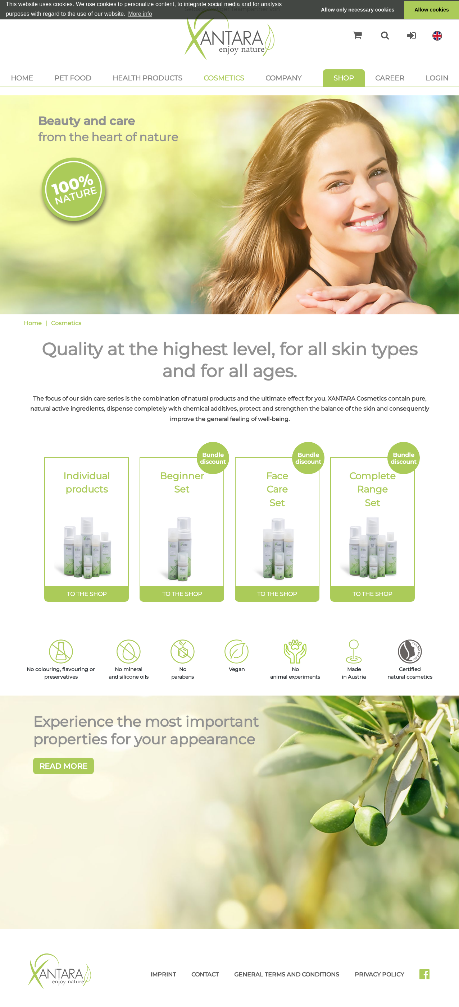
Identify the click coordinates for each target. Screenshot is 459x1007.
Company (283, 78)
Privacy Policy (379, 979)
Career (389, 78)
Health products (147, 78)
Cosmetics (224, 78)
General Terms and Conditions (286, 979)
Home (22, 78)
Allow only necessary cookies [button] (357, 10)
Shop (343, 78)
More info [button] (140, 14)
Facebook (427, 981)
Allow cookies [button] (431, 10)
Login (437, 78)
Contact (205, 979)
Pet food (72, 78)
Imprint (163, 979)
